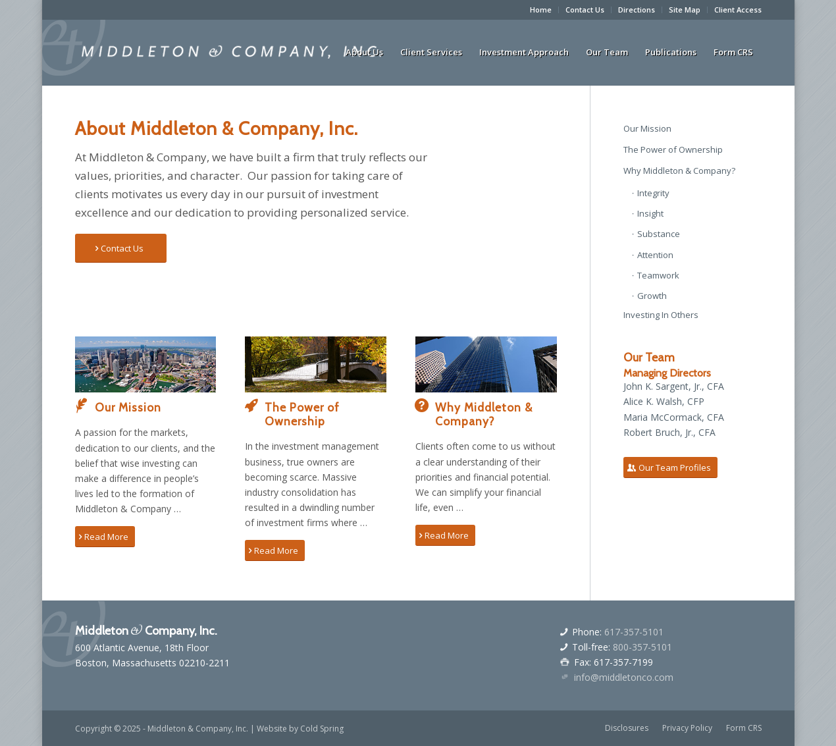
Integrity (653, 193)
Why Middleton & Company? (484, 414)
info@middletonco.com (623, 677)
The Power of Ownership (302, 414)
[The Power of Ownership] (251, 405)
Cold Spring (322, 728)
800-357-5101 (642, 647)
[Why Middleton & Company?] (422, 405)
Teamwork (658, 275)
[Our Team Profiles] (670, 468)
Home (541, 9)
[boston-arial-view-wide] (146, 364)
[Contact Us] (121, 248)
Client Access (738, 9)
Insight (650, 213)
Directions (636, 9)
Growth (652, 296)
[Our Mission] (81, 405)
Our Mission (128, 407)
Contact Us (584, 9)
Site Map (684, 9)
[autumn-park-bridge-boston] (315, 364)
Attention (655, 255)
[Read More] (105, 537)
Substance (658, 234)
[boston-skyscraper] (486, 364)
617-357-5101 (634, 632)
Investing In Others (660, 315)
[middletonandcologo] (231, 52)
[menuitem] (541, 10)
